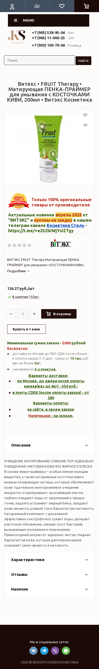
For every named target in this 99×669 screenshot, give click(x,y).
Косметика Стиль (65, 225)
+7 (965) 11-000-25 (48, 38)
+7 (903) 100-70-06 (48, 45)
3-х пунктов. (45, 369)
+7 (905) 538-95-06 (48, 33)
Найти (83, 60)
